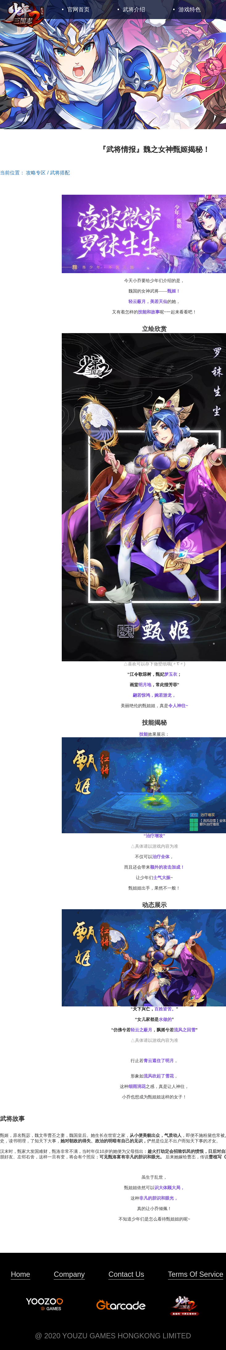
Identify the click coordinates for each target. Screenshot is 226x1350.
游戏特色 (187, 9)
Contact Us (126, 1274)
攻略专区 (36, 172)
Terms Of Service (195, 1274)
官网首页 (76, 9)
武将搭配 (60, 172)
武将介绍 (131, 9)
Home (20, 1274)
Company (69, 1274)
